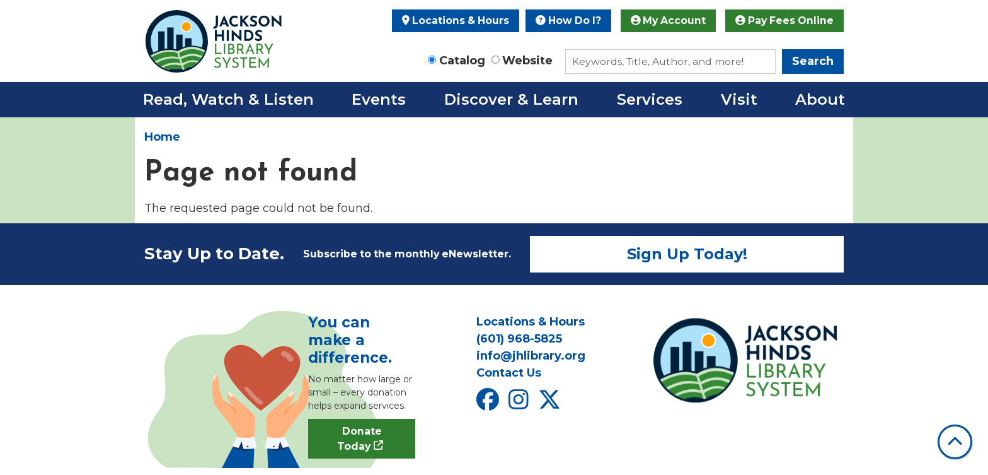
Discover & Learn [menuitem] (511, 99)
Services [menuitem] (649, 99)
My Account (668, 20)
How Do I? (568, 20)
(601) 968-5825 (519, 339)
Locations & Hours (455, 20)
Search (813, 61)
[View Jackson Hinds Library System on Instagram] (520, 404)
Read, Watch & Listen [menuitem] (228, 99)
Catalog (462, 60)
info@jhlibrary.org (530, 356)
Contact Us (508, 373)
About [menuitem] (820, 99)
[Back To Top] (955, 442)
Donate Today (359, 438)
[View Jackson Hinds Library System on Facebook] (489, 404)
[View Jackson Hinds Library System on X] (551, 404)
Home (162, 137)
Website (527, 60)
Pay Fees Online (784, 20)
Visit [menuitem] (739, 99)
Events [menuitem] (379, 99)
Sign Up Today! (687, 254)
